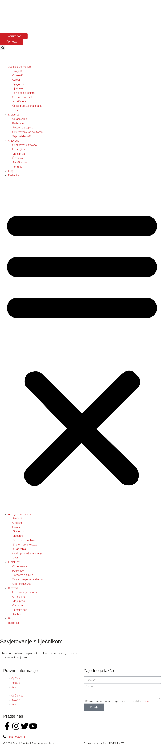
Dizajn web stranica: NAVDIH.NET (104, 743)
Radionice (18, 123)
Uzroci (16, 79)
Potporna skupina (22, 127)
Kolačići (15, 682)
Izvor (15, 110)
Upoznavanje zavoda (24, 145)
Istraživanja (19, 101)
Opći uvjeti (17, 678)
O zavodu (13, 140)
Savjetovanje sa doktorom (28, 132)
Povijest (17, 71)
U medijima (18, 149)
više (147, 701)
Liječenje (17, 88)
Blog (10, 171)
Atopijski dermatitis (19, 66)
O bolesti (17, 75)
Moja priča (18, 153)
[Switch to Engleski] (10, 25)
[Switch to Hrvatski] (16, 25)
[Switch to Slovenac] (4, 25)
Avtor (14, 687)
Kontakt (17, 166)
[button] (2, 47)
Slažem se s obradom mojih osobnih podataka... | (117, 701)
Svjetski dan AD (21, 136)
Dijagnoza (18, 84)
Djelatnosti (14, 114)
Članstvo (17, 158)
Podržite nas (19, 162)
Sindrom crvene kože (24, 97)
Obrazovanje (19, 118)
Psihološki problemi (23, 92)
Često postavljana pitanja (27, 105)
